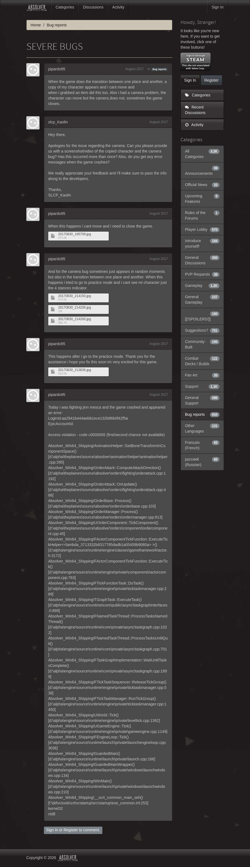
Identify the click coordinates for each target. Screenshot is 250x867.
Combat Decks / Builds (202, 361)
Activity (118, 7)
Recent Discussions (195, 110)
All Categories (202, 153)
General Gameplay (202, 299)
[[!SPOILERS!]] (202, 316)
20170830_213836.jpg (74, 370)
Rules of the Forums (202, 215)
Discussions (93, 7)
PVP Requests (202, 274)
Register (71, 830)
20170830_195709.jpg (74, 234)
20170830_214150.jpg (74, 296)
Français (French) (202, 445)
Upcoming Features (202, 198)
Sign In (218, 7)
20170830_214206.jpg (74, 307)
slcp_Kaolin (58, 122)
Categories (65, 7)
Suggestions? (202, 330)
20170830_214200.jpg (74, 319)
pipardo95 (56, 69)
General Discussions (202, 260)
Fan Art (202, 375)
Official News (202, 184)
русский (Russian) (202, 461)
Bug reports (160, 69)
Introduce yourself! (202, 243)
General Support (202, 400)
